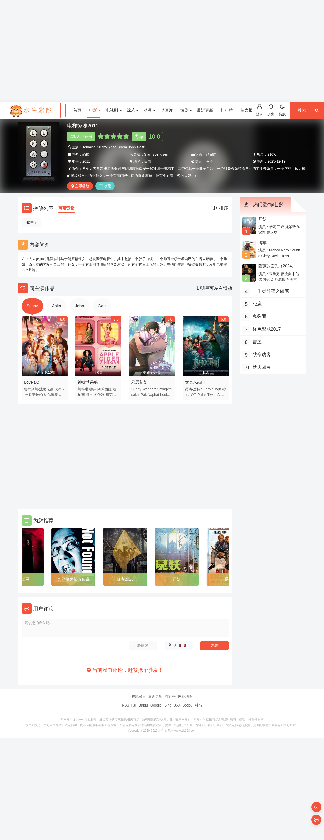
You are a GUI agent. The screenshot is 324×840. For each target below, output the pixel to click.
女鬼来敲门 (195, 382)
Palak (201, 395)
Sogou (187, 705)
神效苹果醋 (88, 382)
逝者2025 (125, 579)
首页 (77, 110)
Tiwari (212, 395)
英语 (209, 161)
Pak (143, 395)
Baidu (143, 705)
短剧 (186, 110)
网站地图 (185, 696)
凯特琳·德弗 (87, 389)
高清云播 (66, 208)
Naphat (153, 395)
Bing (167, 705)
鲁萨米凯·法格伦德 (38, 389)
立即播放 (80, 186)
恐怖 (85, 154)
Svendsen (160, 154)
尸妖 (177, 579)
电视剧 (114, 110)
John (132, 147)
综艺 (132, 110)
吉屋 (257, 341)
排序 (220, 208)
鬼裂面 (259, 316)
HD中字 (31, 222)
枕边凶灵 (21, 579)
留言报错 (248, 110)
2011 (86, 161)
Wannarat (149, 389)
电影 (95, 110)
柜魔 (257, 303)
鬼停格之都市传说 (73, 579)
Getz (141, 147)
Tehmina (89, 147)
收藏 (105, 186)
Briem (122, 147)
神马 (198, 705)
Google (156, 705)
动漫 (149, 110)
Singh (216, 389)
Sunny (102, 147)
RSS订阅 (129, 705)
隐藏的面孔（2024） (277, 266)
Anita (112, 147)
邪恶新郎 (139, 382)
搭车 (262, 243)
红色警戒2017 (267, 329)
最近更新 (205, 110)
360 (177, 705)
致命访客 (262, 354)
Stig (147, 154)
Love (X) (31, 382)
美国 (147, 161)
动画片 (166, 110)
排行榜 (227, 110)
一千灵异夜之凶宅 (271, 291)
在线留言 (139, 696)
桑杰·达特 (192, 389)
